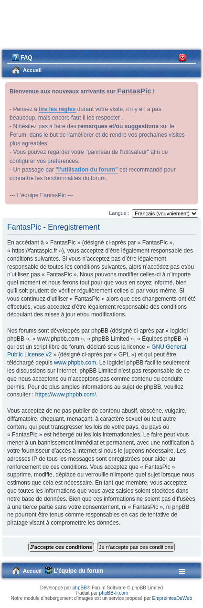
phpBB (80, 587)
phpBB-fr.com (113, 593)
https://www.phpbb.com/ (65, 394)
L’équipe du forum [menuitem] (78, 570)
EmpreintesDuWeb (172, 598)
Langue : (119, 213)
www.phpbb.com (75, 362)
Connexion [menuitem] (182, 57)
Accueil (32, 571)
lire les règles (57, 109)
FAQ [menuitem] (26, 57)
